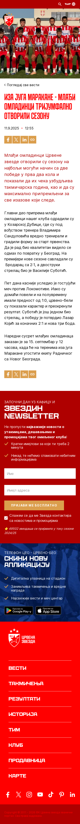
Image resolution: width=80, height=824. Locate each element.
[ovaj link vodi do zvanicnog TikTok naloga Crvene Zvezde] (50, 794)
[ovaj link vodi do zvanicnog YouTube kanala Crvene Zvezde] (40, 794)
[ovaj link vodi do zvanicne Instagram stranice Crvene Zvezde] (29, 794)
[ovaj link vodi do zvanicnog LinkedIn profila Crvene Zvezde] (72, 794)
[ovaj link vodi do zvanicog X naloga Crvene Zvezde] (18, 794)
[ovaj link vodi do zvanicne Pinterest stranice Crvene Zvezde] (61, 794)
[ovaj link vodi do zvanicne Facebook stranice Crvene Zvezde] (7, 794)
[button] (73, 19)
